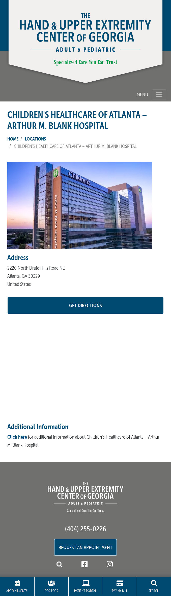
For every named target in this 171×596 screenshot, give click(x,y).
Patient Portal (85, 586)
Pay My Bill (120, 586)
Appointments (17, 586)
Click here (17, 437)
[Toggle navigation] (159, 94)
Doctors (51, 586)
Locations (35, 139)
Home (12, 139)
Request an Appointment (85, 547)
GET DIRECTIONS (85, 305)
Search (154, 586)
